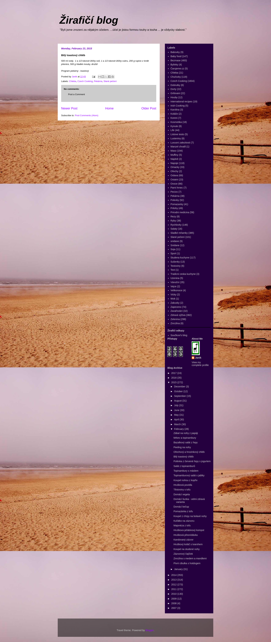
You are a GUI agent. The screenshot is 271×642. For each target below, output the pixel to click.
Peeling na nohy (182, 447)
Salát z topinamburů (184, 466)
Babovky (175, 52)
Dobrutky (175, 85)
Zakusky (175, 302)
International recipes (181, 101)
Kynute (174, 126)
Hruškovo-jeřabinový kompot (189, 530)
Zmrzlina (175, 323)
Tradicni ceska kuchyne (183, 274)
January (178, 569)
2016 (174, 377)
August (178, 400)
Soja (173, 249)
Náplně (174, 159)
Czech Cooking (85, 81)
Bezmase (176, 60)
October (178, 391)
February (179, 429)
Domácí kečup (181, 506)
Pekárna (98, 81)
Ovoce (174, 183)
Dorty (173, 89)
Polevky (175, 200)
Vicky (173, 294)
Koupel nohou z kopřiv (186, 480)
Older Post (148, 108)
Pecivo (174, 191)
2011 (174, 589)
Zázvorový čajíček (183, 553)
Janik (198, 357)
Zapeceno (176, 307)
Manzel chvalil (178, 146)
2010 (174, 593)
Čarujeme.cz (177, 68)
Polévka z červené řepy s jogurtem (192, 461)
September (180, 396)
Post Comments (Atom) (86, 115)
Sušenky (175, 261)
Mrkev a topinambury (185, 437)
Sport (173, 253)
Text (173, 269)
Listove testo (177, 134)
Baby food (176, 56)
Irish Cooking (178, 105)
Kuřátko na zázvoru (184, 520)
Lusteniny (176, 138)
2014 (174, 575)
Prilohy (174, 208)
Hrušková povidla (183, 485)
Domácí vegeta (182, 494)
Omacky (175, 167)
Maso (173, 150)
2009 (174, 598)
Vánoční (175, 282)
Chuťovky (176, 76)
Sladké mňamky (179, 232)
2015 (174, 382)
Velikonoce (176, 290)
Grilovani (175, 93)
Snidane (175, 245)
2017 (174, 373)
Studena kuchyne (180, 257)
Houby (174, 97)
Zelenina (175, 319)
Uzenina (175, 278)
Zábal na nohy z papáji (186, 433)
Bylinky (174, 64)
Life (173, 130)
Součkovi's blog (179, 335)
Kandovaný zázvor (183, 539)
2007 (174, 608)
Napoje (174, 163)
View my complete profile (200, 363)
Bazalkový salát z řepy (186, 442)
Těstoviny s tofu (182, 489)
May (176, 414)
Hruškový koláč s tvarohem (188, 544)
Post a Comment (76, 94)
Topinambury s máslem (186, 470)
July (176, 405)
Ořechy (174, 171)
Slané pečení (110, 81)
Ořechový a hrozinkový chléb (189, 452)
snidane (175, 241)
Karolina (175, 109)
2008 (174, 603)
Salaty (174, 228)
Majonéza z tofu (182, 525)
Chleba (72, 81)
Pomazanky (177, 204)
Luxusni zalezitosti (180, 142)
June (177, 410)
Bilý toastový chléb (184, 456)
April (177, 419)
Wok (173, 298)
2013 (174, 579)
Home (109, 108)
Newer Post (69, 108)
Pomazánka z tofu (183, 511)
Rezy (173, 216)
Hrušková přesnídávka (186, 535)
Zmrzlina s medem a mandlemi (190, 558)
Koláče (174, 113)
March (177, 424)
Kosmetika (176, 122)
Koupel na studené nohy (187, 549)
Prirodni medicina (180, 212)
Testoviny (176, 265)
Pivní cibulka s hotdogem (187, 563)
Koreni (174, 118)
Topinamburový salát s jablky (189, 475)
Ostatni (174, 179)
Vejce (173, 286)
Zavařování (177, 311)
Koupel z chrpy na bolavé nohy (190, 516)
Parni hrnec (177, 187)
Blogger (150, 630)
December (180, 386)
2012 (174, 584)
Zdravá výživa (178, 315)
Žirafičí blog (88, 20)
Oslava (174, 175)
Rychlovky (176, 224)
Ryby (173, 220)
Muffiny (174, 154)
